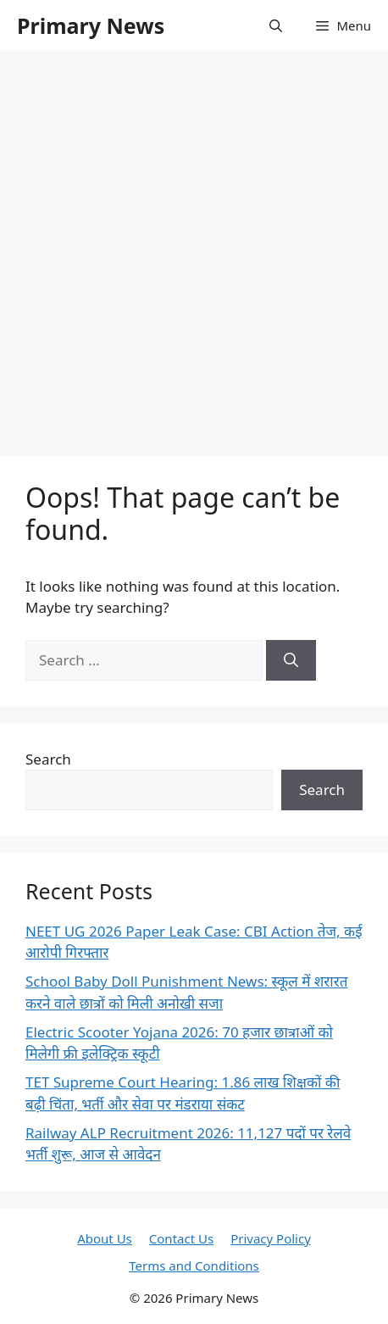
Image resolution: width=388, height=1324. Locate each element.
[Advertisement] (194, 245)
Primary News (90, 25)
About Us (104, 1238)
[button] (275, 25)
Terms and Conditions (194, 1265)
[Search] (291, 660)
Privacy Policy (270, 1238)
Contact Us (181, 1238)
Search (48, 759)
